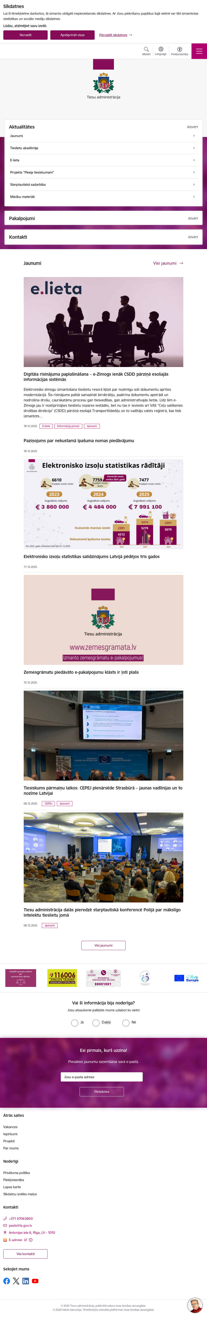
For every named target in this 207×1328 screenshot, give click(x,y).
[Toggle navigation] (199, 51)
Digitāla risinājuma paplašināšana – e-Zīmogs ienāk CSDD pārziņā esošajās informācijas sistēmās (96, 376)
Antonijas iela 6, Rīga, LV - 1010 (32, 1232)
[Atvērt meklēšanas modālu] (146, 52)
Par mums (11, 1148)
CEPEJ (48, 803)
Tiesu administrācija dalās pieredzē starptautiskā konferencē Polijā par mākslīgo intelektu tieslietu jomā (102, 912)
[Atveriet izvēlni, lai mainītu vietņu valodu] (161, 52)
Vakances (10, 1127)
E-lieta (46, 426)
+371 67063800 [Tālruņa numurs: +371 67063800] (21, 1219)
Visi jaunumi (103, 945)
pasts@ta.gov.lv (20, 1225)
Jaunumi (92, 426)
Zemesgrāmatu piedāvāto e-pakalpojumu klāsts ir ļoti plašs (81, 672)
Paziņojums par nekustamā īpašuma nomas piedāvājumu (79, 440)
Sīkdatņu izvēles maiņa (20, 1194)
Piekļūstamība (13, 1180)
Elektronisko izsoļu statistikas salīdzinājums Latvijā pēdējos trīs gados (92, 556)
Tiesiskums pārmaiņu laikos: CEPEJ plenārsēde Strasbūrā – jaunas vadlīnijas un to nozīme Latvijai (103, 790)
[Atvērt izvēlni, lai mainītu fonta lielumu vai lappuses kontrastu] (179, 52)
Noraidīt (25, 35)
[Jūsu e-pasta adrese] (102, 1077)
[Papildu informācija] (30, 1240)
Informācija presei (68, 426)
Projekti (9, 1141)
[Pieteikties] (102, 1091)
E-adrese (16, 1240)
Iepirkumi (10, 1134)
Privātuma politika (16, 1173)
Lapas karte (12, 1187)
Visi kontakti (26, 1254)
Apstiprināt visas (73, 35)
